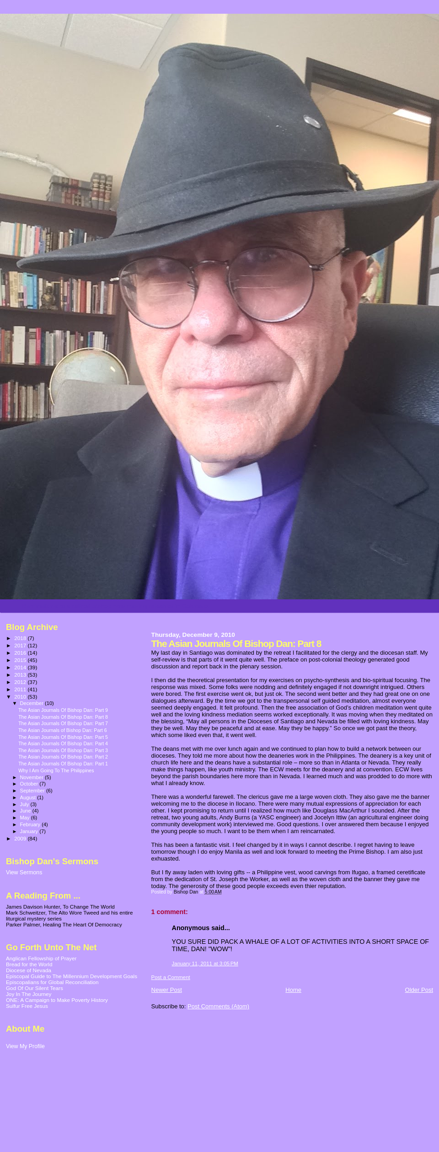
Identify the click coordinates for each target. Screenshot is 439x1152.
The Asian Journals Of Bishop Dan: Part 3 (63, 750)
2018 (20, 638)
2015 (20, 660)
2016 (20, 653)
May (25, 817)
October (30, 783)
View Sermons (24, 872)
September (33, 790)
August (28, 797)
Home (293, 989)
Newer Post (166, 989)
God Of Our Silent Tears (34, 988)
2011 (20, 689)
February (31, 824)
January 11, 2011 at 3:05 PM (205, 963)
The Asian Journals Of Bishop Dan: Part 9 (63, 710)
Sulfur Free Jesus (27, 1006)
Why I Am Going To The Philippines (56, 770)
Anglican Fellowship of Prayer (41, 958)
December (32, 703)
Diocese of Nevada (28, 970)
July (25, 804)
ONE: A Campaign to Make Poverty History (57, 1000)
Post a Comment (170, 977)
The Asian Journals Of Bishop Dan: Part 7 (63, 723)
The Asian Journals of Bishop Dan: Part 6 (62, 730)
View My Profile (25, 1046)
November (32, 777)
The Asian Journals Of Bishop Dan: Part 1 (63, 763)
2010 (20, 697)
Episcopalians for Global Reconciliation (52, 982)
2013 (20, 675)
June (26, 810)
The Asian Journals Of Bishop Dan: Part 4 (63, 743)
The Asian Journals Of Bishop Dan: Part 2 (63, 756)
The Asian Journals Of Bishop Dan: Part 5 (63, 737)
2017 (20, 645)
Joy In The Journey (28, 994)
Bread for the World (29, 964)
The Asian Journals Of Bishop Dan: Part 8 (63, 717)
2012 (20, 682)
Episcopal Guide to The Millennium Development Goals (71, 976)
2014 (20, 667)
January (30, 831)
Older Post (419, 989)
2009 (20, 838)
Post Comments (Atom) (218, 1006)
